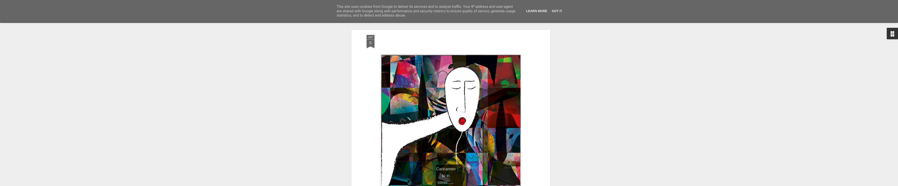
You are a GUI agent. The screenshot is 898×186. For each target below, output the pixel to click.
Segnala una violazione (481, 183)
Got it (557, 11)
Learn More (536, 11)
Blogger (463, 183)
